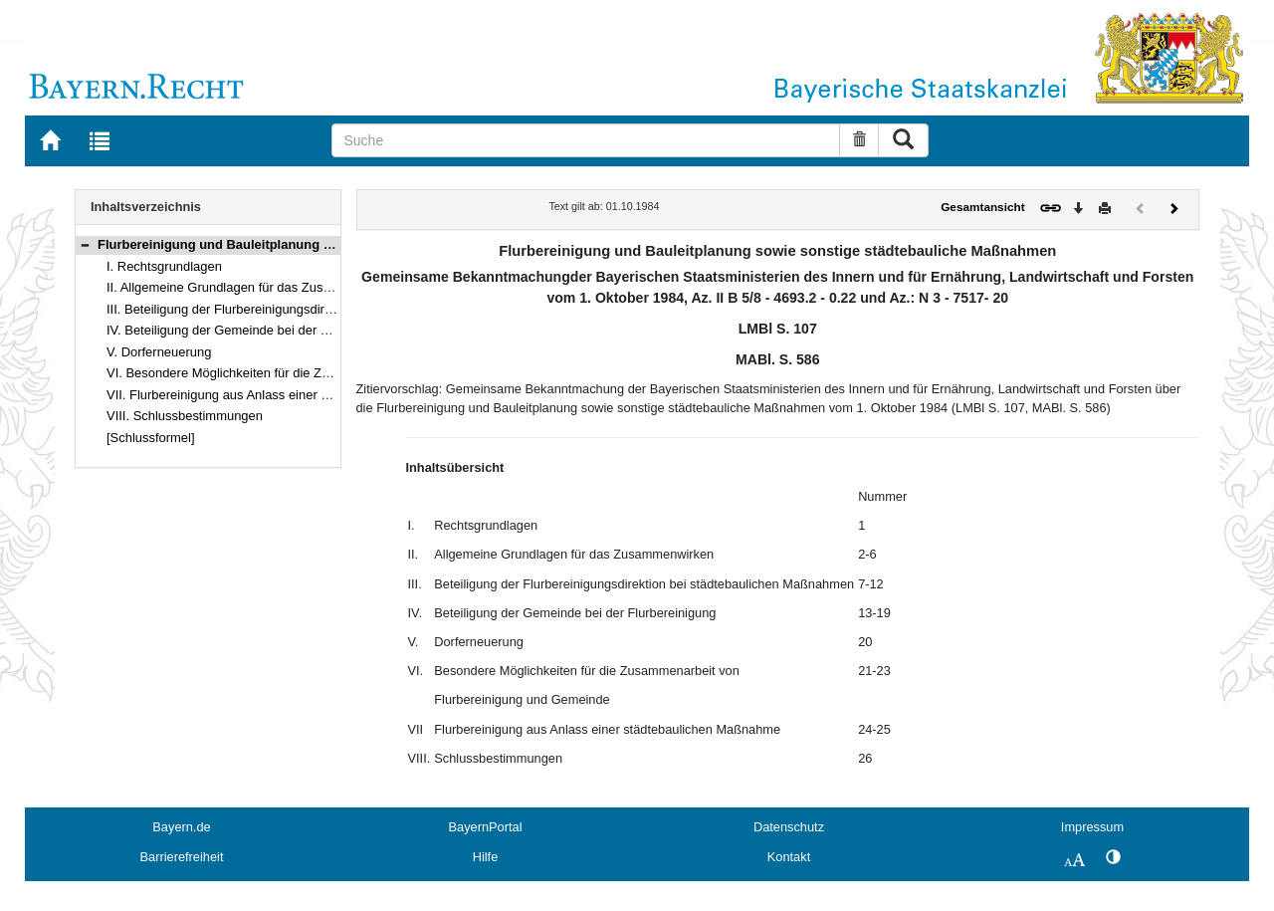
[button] (85, 244)
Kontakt (788, 856)
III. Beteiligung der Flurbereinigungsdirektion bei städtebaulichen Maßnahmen (327, 309)
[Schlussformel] (150, 437)
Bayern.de (181, 826)
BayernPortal (486, 826)
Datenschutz (788, 826)
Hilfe (486, 856)
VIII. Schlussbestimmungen (184, 415)
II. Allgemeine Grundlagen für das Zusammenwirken (254, 287)
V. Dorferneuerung (158, 351)
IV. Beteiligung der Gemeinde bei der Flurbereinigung (258, 330)
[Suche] (585, 140)
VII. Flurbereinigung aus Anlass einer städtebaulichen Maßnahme (293, 394)
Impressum (1092, 826)
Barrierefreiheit (182, 856)
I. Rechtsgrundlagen (164, 266)
